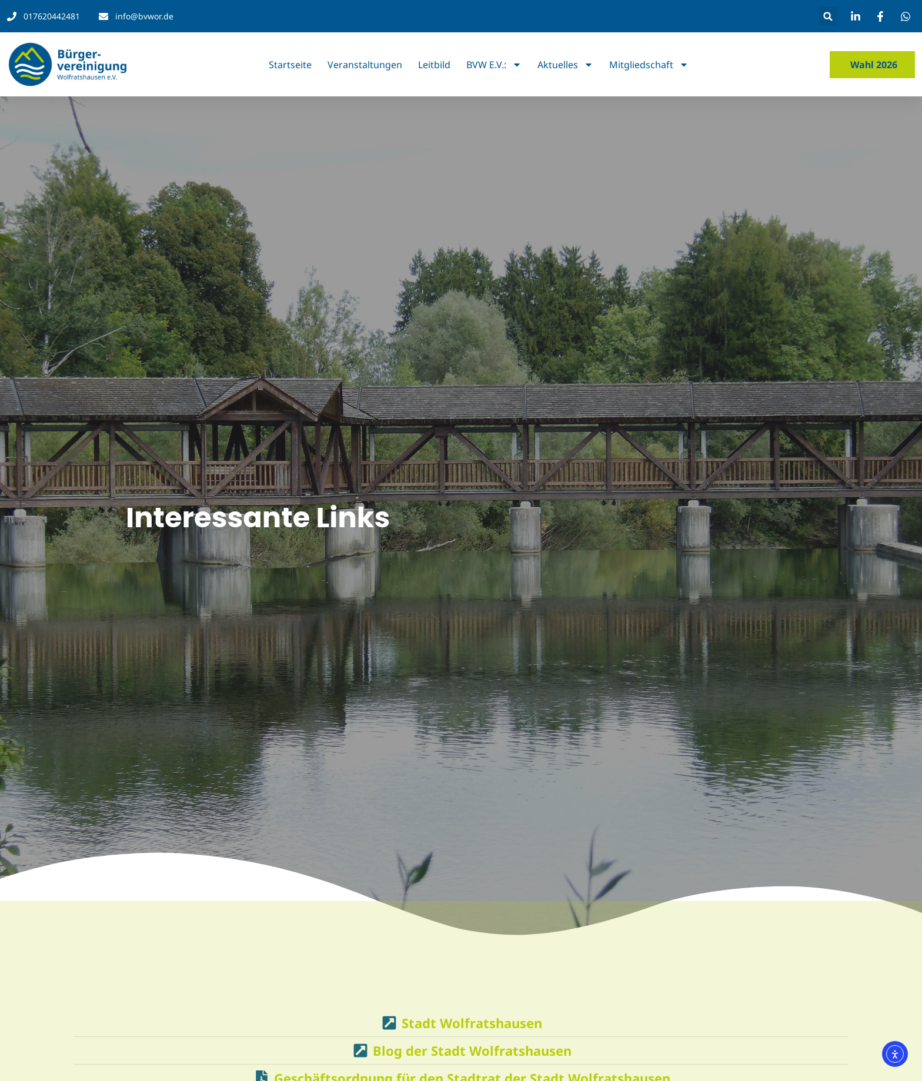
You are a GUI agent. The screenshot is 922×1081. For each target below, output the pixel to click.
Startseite (290, 64)
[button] (828, 16)
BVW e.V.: (494, 64)
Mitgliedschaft (649, 64)
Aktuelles (565, 64)
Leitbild (434, 64)
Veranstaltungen (365, 64)
